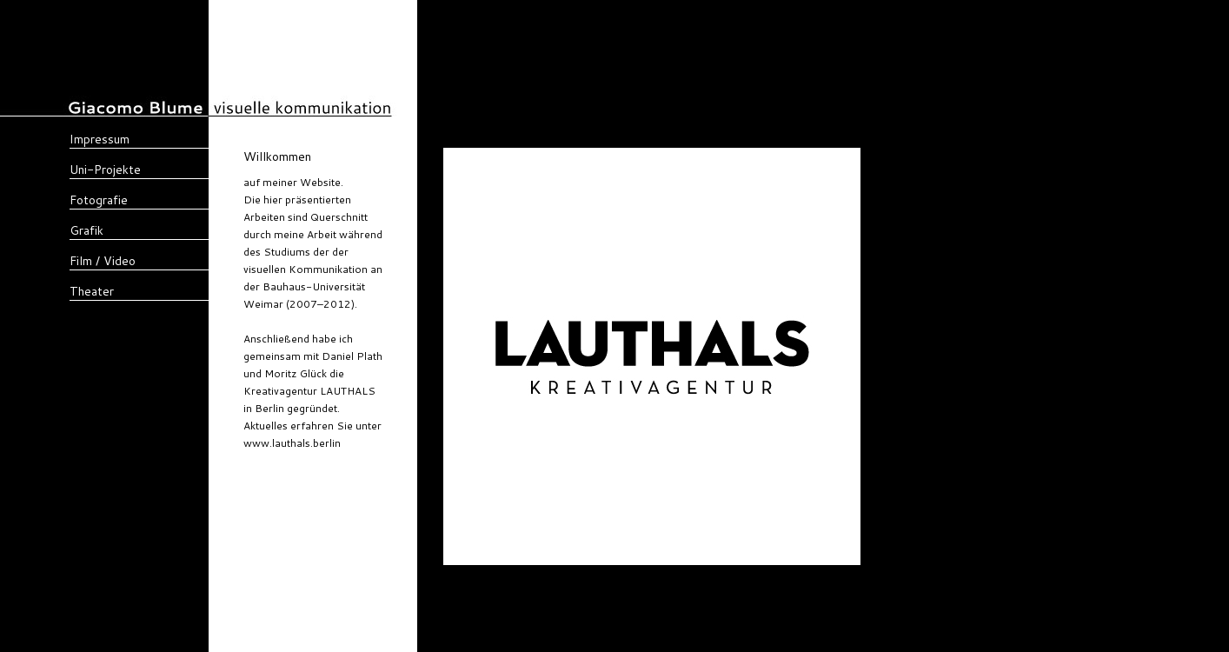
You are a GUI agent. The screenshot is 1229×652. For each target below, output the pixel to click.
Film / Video (103, 260)
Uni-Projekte (105, 169)
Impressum (100, 139)
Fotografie (99, 200)
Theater (92, 291)
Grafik (86, 230)
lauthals (360, 443)
